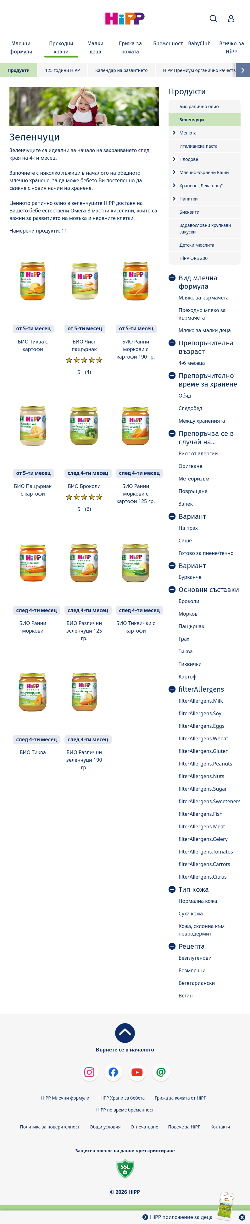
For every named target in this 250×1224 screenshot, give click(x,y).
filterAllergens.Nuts (201, 776)
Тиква (186, 651)
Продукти (19, 70)
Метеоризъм (194, 478)
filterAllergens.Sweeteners (210, 801)
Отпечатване (144, 1127)
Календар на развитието (121, 70)
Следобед (190, 408)
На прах (188, 527)
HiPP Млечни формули (65, 1098)
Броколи (189, 601)
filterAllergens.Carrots (204, 864)
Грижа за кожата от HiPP (180, 1098)
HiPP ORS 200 (194, 258)
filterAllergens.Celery (203, 839)
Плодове (189, 159)
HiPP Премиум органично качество (200, 70)
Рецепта (192, 946)
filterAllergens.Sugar (203, 788)
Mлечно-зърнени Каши (204, 172)
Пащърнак (191, 626)
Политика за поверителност (50, 1127)
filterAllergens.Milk (201, 700)
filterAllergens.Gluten (204, 751)
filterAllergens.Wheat (203, 738)
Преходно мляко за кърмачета (202, 314)
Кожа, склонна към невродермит (202, 930)
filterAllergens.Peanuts (205, 763)
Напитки (189, 199)
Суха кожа (191, 913)
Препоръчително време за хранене (208, 380)
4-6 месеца (192, 363)
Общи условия (105, 1127)
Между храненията (202, 420)
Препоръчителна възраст (206, 347)
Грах (184, 638)
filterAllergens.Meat (202, 826)
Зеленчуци (192, 120)
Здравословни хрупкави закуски (205, 228)
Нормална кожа (198, 900)
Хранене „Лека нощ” (201, 186)
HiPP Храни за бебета (122, 1098)
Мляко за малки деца (205, 330)
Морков (188, 613)
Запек (186, 503)
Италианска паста (199, 146)
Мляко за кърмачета (204, 297)
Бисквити (189, 212)
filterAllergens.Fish (201, 813)
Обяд (185, 395)
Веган (186, 995)
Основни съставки (209, 590)
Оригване (190, 466)
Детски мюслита (197, 245)
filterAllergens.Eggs (202, 725)
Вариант (192, 517)
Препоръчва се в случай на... (206, 438)
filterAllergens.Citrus (203, 876)
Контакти (220, 1127)
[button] (213, 19)
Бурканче (190, 577)
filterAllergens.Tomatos (206, 851)
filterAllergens (201, 689)
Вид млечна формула (198, 282)
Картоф (188, 676)
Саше (185, 540)
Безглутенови (195, 957)
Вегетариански (197, 983)
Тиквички (190, 664)
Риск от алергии (198, 453)
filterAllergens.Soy (200, 713)
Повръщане (193, 491)
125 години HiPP (62, 70)
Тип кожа (194, 890)
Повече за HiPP (184, 1127)
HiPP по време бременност (125, 1110)
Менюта (188, 133)
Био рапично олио (199, 106)
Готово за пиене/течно (206, 553)
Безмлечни (192, 970)
